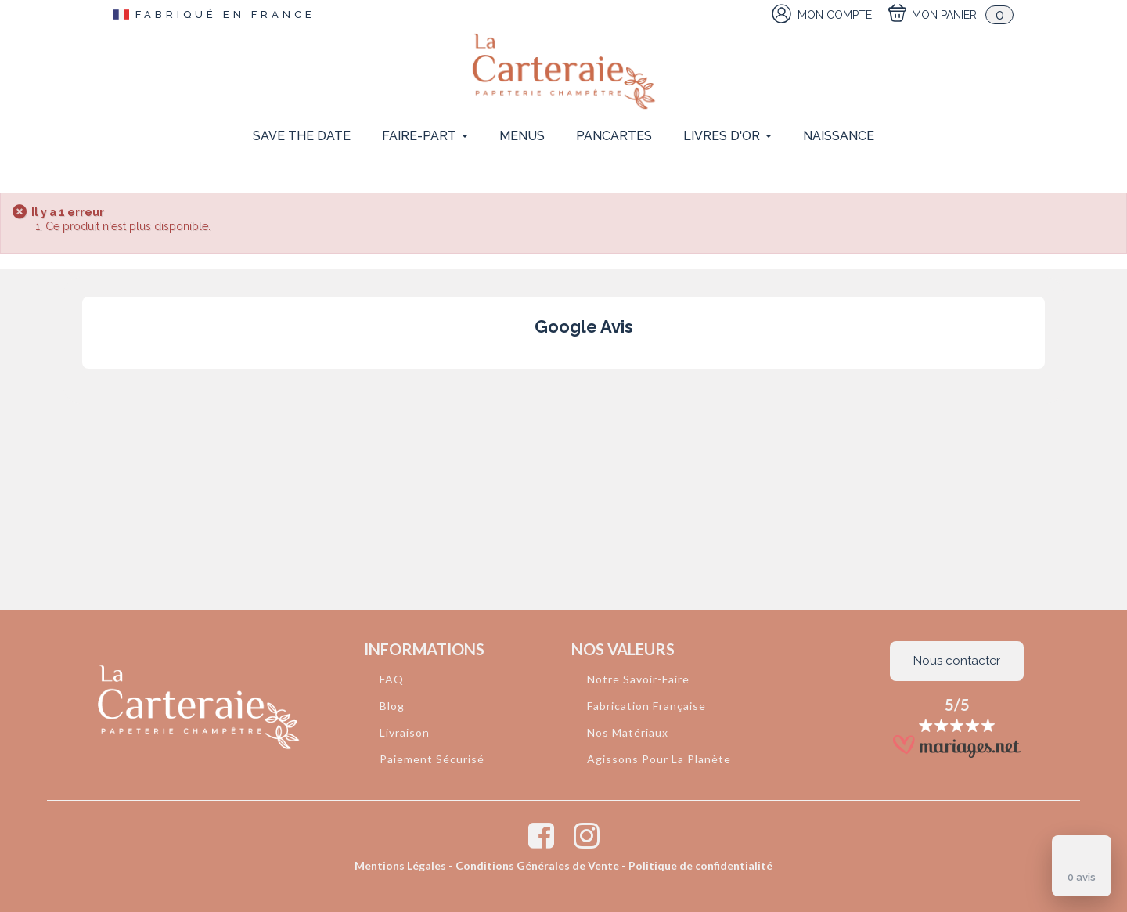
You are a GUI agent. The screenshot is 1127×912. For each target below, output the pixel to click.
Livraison (405, 732)
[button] (82, 385)
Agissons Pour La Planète (659, 759)
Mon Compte (835, 15)
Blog (392, 705)
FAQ (392, 679)
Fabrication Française (646, 705)
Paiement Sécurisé (432, 759)
